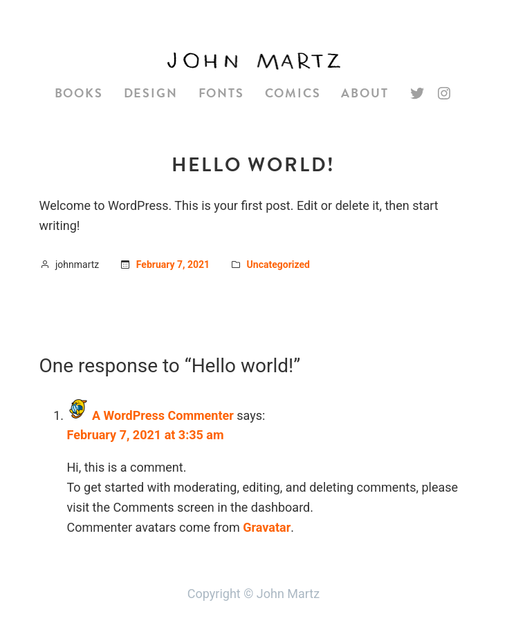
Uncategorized (278, 264)
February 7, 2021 (173, 264)
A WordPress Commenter (163, 415)
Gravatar (267, 527)
